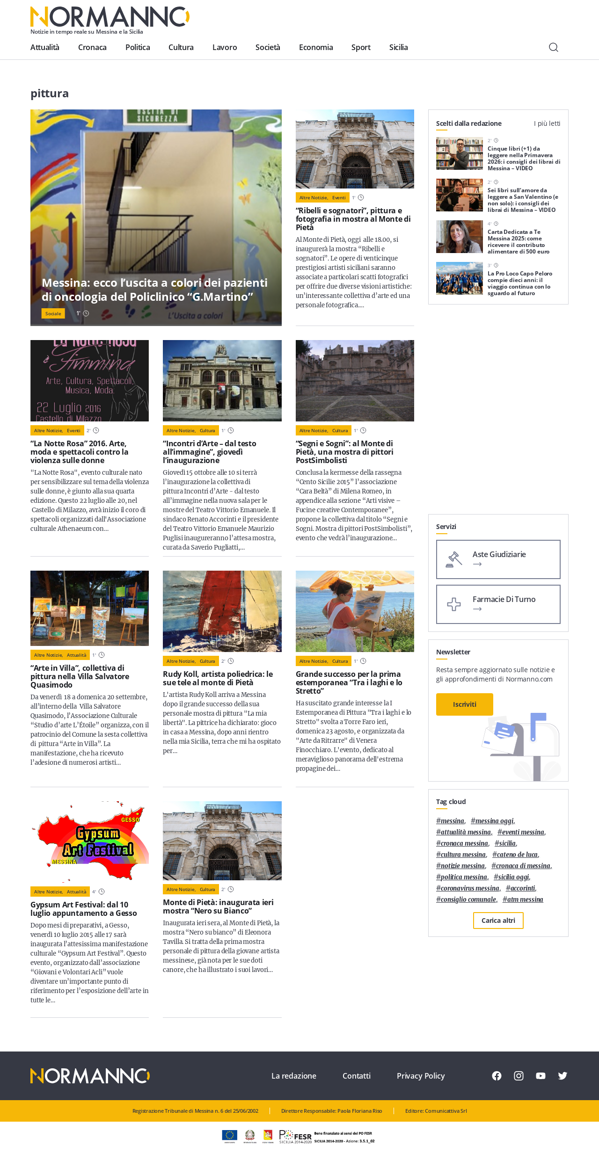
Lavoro (224, 47)
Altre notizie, (314, 197)
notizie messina (463, 866)
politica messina (464, 877)
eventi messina (523, 832)
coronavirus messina (470, 888)
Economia (316, 47)
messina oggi (494, 821)
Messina (452, 821)
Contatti (357, 1076)
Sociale (53, 313)
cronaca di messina (523, 866)
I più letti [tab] (547, 123)
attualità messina (466, 832)
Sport (360, 47)
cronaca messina (464, 844)
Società (268, 47)
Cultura (181, 47)
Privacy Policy (421, 1076)
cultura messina (463, 855)
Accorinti (523, 888)
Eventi (339, 197)
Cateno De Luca (517, 855)
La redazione (293, 1076)
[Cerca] (553, 47)
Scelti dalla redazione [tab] (469, 123)
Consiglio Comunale (468, 900)
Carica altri (498, 920)
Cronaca (92, 47)
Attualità (44, 47)
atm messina (525, 900)
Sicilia (398, 47)
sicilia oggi (513, 877)
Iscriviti (464, 704)
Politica (137, 47)
